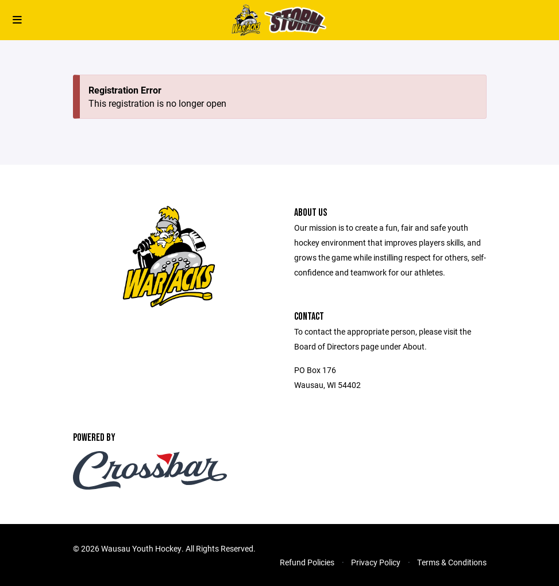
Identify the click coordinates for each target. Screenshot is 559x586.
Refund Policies (307, 562)
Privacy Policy (375, 562)
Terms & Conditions (452, 562)
